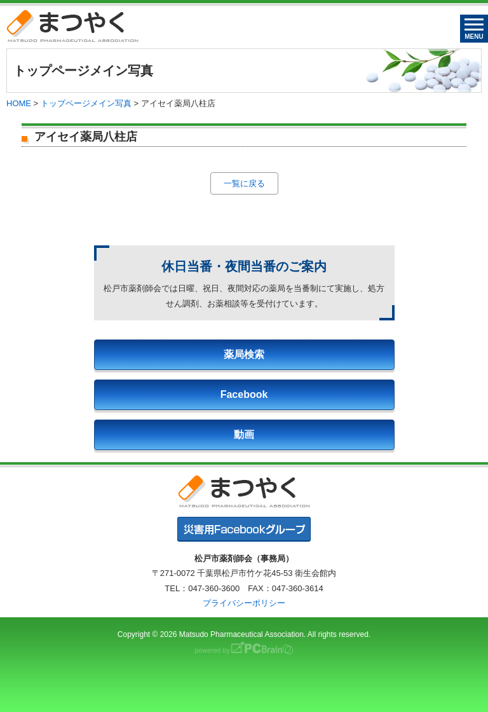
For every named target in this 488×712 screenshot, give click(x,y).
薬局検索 (244, 354)
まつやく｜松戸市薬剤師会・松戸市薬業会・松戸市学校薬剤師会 (72, 26)
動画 (244, 434)
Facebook (244, 394)
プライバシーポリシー (244, 603)
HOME (18, 103)
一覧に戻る (244, 183)
